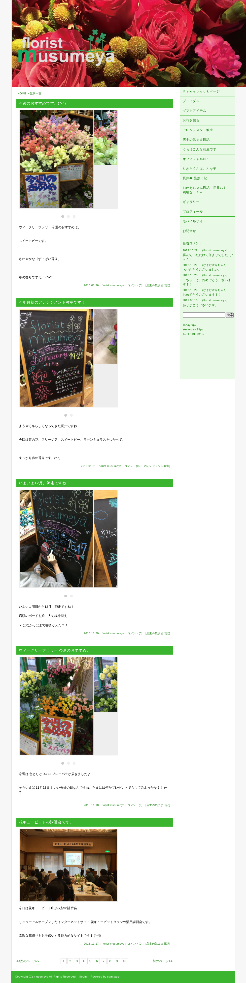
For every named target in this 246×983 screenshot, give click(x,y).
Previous (20, 157)
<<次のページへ (27, 961)
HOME (22, 93)
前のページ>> (163, 961)
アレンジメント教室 (156, 465)
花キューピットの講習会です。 (46, 822)
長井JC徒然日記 (195, 178)
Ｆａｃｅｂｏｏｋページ (201, 91)
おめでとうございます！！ (202, 294)
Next (116, 157)
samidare (113, 976)
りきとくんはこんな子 (200, 169)
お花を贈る (191, 120)
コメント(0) (134, 285)
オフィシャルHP (195, 159)
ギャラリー (191, 202)
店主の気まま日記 (157, 285)
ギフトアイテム (195, 111)
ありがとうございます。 (200, 305)
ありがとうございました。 (202, 269)
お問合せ (189, 231)
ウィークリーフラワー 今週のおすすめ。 (54, 650)
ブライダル (191, 101)
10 (124, 961)
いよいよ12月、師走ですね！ (44, 483)
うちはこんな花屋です (200, 149)
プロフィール (193, 211)
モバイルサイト (195, 221)
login (83, 976)
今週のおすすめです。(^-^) (42, 103)
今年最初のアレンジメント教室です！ (52, 302)
